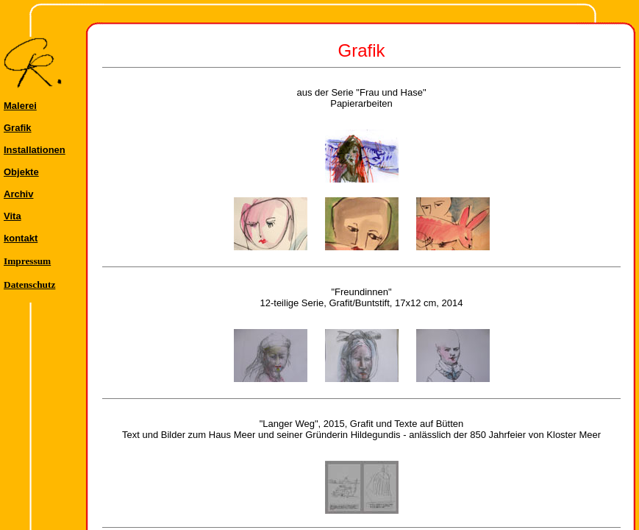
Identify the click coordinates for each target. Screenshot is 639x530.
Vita (12, 216)
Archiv (18, 193)
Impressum (27, 260)
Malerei (20, 105)
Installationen (34, 149)
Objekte (21, 171)
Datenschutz (29, 284)
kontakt (21, 238)
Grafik (18, 127)
